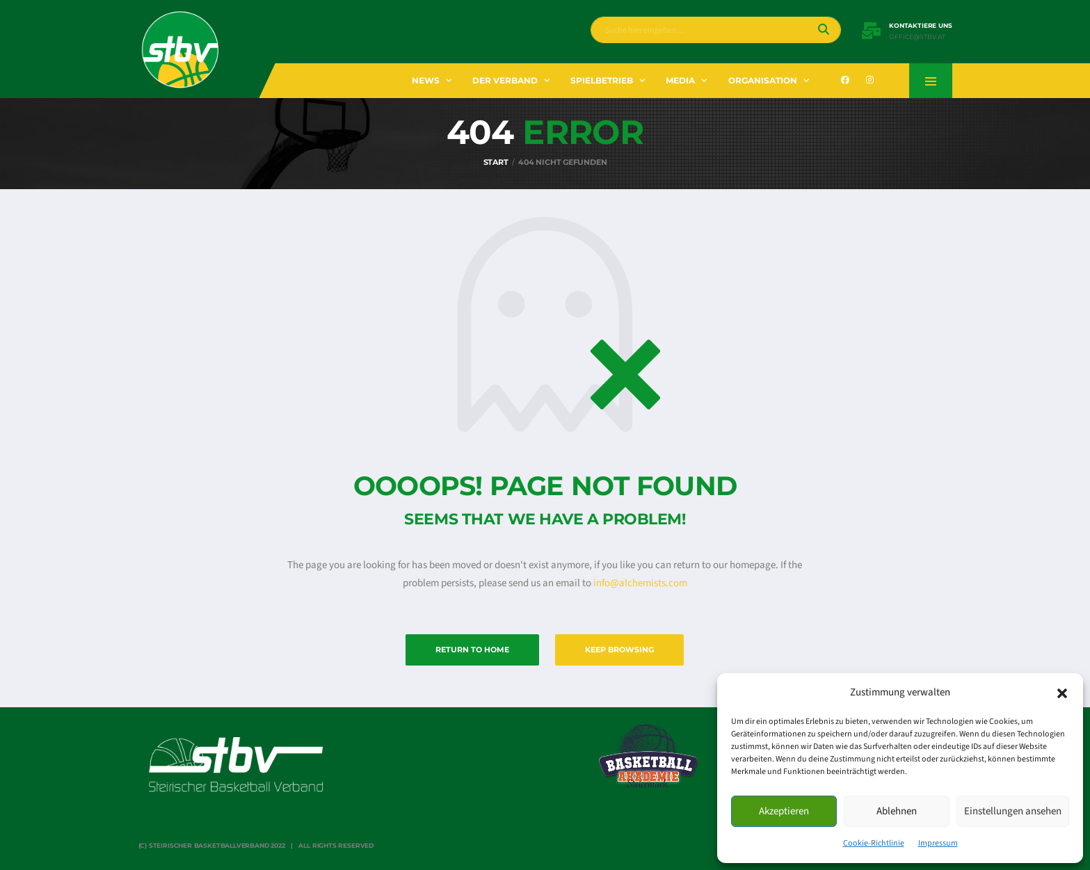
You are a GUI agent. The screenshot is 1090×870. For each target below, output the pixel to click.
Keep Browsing (619, 649)
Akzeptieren (784, 811)
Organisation (762, 80)
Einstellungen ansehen (1012, 811)
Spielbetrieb (601, 80)
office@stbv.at (917, 36)
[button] (1062, 693)
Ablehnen (896, 811)
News (426, 80)
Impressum (938, 843)
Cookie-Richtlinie (873, 843)
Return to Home (472, 649)
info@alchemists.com (640, 583)
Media (680, 80)
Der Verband (505, 80)
